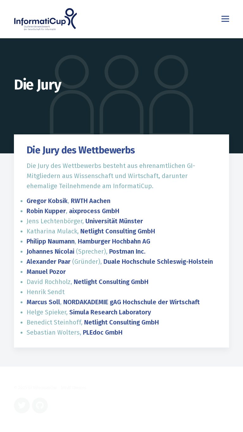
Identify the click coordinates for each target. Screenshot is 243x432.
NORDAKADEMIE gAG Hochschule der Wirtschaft (131, 302)
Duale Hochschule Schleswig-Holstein (158, 261)
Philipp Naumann (51, 241)
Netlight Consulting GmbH (117, 231)
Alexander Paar (49, 261)
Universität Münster (114, 221)
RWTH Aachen (90, 201)
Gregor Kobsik (47, 201)
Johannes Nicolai (50, 251)
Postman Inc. (127, 251)
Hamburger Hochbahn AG (114, 241)
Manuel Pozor (46, 271)
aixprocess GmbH (94, 211)
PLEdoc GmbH (102, 332)
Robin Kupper (46, 211)
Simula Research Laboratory (110, 312)
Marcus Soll (43, 302)
